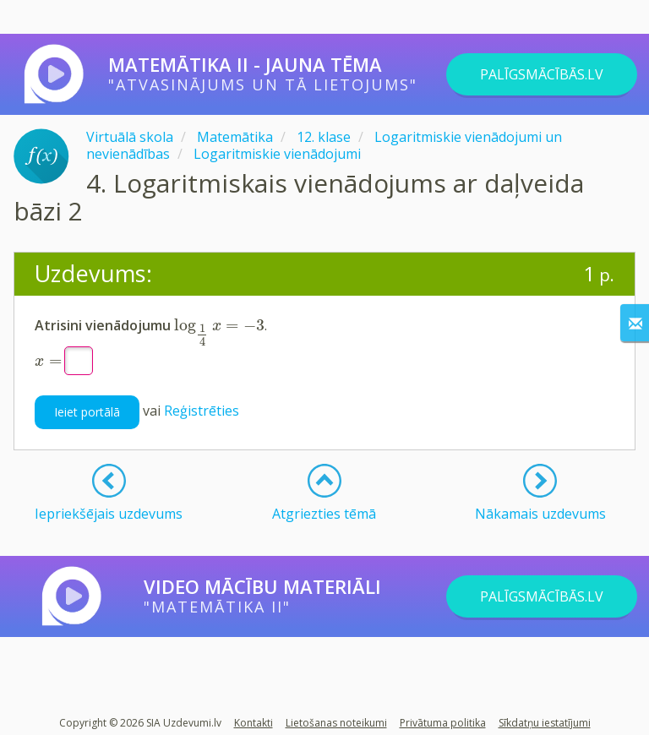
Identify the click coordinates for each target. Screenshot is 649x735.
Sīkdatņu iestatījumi (545, 723)
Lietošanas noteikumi (336, 723)
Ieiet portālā (87, 412)
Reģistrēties (201, 410)
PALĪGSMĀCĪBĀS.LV (541, 74)
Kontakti (253, 723)
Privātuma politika (443, 723)
